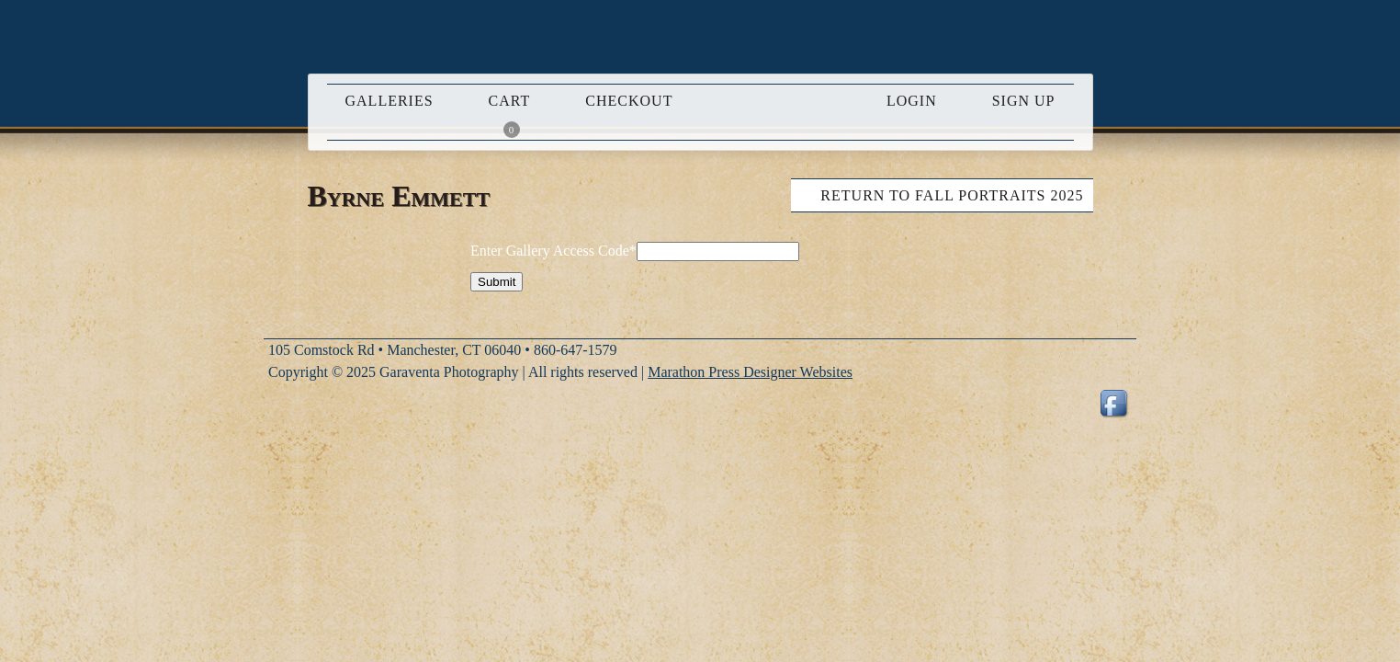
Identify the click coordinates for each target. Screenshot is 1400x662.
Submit (496, 282)
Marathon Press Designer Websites (750, 372)
